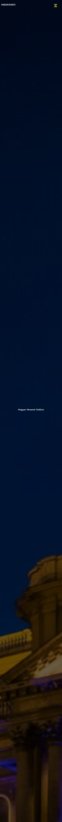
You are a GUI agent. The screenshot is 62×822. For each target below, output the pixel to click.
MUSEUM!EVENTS (8, 4)
